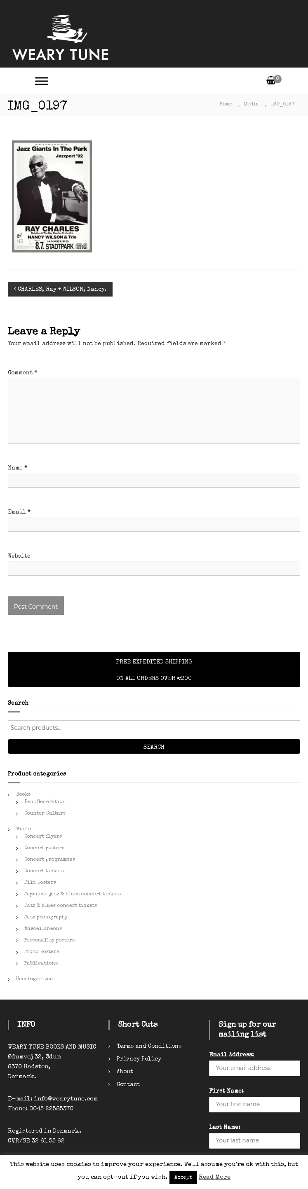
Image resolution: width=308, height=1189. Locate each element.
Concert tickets (44, 871)
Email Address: (231, 1055)
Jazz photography (46, 917)
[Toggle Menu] (41, 81)
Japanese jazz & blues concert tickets (72, 894)
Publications (41, 963)
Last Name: (224, 1128)
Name (17, 468)
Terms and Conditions (149, 1046)
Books (23, 794)
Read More (214, 1177)
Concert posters (44, 848)
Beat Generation (45, 802)
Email (19, 512)
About (125, 1072)
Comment (22, 373)
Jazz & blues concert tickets (60, 906)
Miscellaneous (43, 929)
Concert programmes (49, 859)
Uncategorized (34, 979)
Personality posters (49, 940)
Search (154, 747)
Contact (128, 1085)
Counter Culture (45, 813)
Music (23, 829)
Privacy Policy (139, 1059)
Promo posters (41, 952)
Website (19, 556)
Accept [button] (183, 1177)
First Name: (226, 1091)
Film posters (40, 883)
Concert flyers (43, 836)
